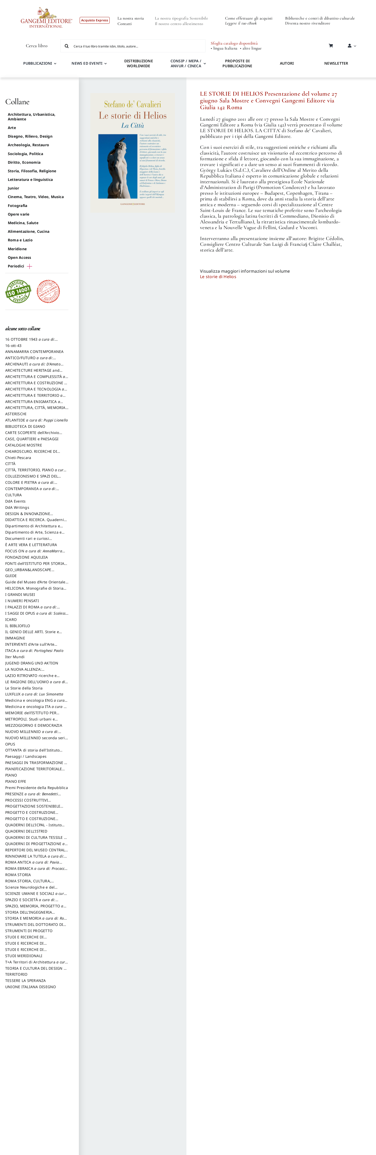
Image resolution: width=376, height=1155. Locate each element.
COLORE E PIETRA (29, 485)
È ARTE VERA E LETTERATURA (31, 544)
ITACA (34, 650)
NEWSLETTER (336, 63)
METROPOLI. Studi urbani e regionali (30, 721)
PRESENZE (31, 796)
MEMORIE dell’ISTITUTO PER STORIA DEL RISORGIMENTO (31, 715)
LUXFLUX (34, 694)
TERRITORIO (16, 974)
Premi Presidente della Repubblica (36, 787)
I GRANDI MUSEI (20, 594)
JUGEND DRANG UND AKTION (31, 663)
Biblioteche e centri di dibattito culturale (320, 18)
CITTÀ (10, 463)
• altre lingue (251, 48)
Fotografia (17, 205)
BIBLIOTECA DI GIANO (25, 426)
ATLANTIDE (36, 420)
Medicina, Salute (23, 222)
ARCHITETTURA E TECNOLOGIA (34, 391)
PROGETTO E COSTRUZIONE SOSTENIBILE (30, 821)
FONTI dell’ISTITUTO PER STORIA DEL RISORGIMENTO (34, 566)
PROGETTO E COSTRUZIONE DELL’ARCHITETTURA (30, 815)
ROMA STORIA (18, 874)
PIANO (11, 775)
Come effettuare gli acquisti (249, 18)
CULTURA (13, 494)
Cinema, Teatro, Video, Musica (36, 196)
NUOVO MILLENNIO (31, 734)
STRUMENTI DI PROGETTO (28, 930)
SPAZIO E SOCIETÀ (30, 902)
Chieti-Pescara (18, 457)
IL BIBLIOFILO (17, 625)
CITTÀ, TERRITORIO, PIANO (35, 472)
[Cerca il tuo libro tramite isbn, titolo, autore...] (132, 45)
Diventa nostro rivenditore (307, 23)
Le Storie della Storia (24, 688)
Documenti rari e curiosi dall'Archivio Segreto (27, 541)
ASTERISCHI (15, 413)
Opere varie (19, 214)
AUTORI (287, 63)
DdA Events (15, 501)
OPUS (10, 744)
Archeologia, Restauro (28, 144)
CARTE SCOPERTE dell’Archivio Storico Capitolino (32, 435)
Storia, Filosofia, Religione (32, 170)
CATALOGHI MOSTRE (23, 445)
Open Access (19, 257)
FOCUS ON (33, 553)
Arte (12, 127)
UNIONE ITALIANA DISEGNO (30, 986)
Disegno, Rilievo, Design (30, 136)
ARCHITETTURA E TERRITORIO (34, 398)
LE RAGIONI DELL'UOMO (35, 684)
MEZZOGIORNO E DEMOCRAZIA (33, 725)
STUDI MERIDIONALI (23, 955)
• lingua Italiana (224, 48)
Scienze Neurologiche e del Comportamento (30, 890)
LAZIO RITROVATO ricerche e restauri (31, 678)
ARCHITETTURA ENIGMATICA (32, 404)
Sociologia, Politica (25, 153)
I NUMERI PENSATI (22, 600)
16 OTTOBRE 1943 (30, 342)
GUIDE (11, 575)
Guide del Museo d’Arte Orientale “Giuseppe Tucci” (35, 584)
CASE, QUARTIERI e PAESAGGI (31, 438)
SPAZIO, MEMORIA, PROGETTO (34, 908)
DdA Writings (17, 507)
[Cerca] (66, 45)
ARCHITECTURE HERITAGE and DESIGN (32, 373)
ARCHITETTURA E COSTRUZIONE (36, 385)
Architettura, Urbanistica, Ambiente (31, 116)
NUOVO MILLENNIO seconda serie (36, 740)
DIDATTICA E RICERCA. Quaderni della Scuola (34, 522)
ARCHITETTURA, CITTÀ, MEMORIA (35, 410)
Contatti (125, 23)
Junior (13, 188)
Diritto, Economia (24, 162)
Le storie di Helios (218, 276)
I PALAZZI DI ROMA (31, 609)
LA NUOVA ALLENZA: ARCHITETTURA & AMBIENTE (31, 672)
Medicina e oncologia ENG (34, 703)
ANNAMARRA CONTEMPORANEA (34, 351)
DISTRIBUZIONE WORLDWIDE (138, 63)
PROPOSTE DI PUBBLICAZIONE (237, 63)
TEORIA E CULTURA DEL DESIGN (35, 971)
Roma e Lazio (20, 239)
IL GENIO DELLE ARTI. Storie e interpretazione (32, 634)
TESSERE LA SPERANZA (25, 980)
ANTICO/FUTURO (29, 360)
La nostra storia (131, 18)
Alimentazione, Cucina (28, 231)
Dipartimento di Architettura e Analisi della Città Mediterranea (34, 528)
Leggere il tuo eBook (241, 23)
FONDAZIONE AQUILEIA (26, 557)
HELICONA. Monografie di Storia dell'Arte (34, 591)
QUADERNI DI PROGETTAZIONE (35, 846)
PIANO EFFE (15, 781)
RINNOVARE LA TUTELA (34, 859)
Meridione (17, 248)
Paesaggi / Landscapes (25, 756)
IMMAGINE (15, 637)
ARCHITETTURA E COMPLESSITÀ (35, 379)
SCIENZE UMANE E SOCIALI (35, 896)
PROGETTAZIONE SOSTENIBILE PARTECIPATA (32, 809)
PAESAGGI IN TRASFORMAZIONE (36, 765)
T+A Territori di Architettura (36, 964)
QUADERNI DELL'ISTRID (26, 831)
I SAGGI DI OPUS (36, 616)
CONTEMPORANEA (30, 491)
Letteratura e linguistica (30, 179)
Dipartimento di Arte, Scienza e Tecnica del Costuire (33, 535)
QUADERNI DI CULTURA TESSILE (35, 840)
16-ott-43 (13, 345)
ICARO (11, 619)
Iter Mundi (15, 656)
